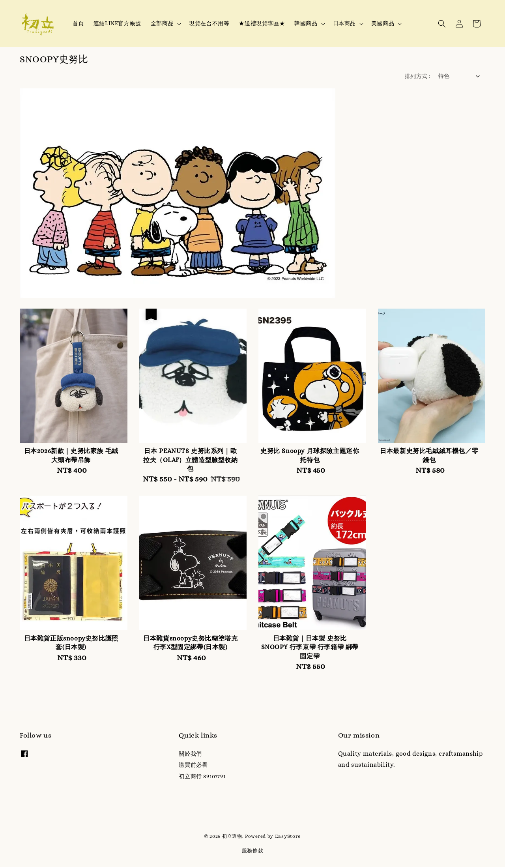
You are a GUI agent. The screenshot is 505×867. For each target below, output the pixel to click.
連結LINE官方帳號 (117, 23)
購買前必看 (193, 765)
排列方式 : (417, 76)
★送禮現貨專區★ (262, 23)
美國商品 (382, 23)
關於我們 (190, 754)
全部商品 (162, 23)
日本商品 (344, 23)
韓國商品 (305, 23)
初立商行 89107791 (202, 776)
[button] (442, 23)
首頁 (78, 23)
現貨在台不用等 (209, 23)
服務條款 (253, 851)
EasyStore (288, 836)
